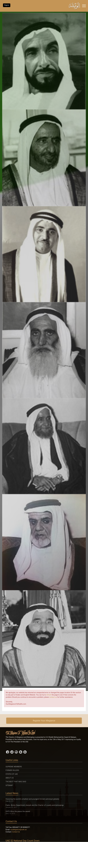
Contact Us (16, 832)
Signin (6, 5)
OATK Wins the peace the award (18, 811)
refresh (48, 695)
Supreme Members (14, 767)
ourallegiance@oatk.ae (18, 829)
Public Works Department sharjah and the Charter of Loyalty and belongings (35, 805)
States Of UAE (12, 774)
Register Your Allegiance (44, 720)
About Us (10, 778)
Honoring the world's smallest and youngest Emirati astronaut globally (32, 799)
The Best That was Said (16, 782)
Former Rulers (12, 770)
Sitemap (9, 785)
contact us (53, 697)
